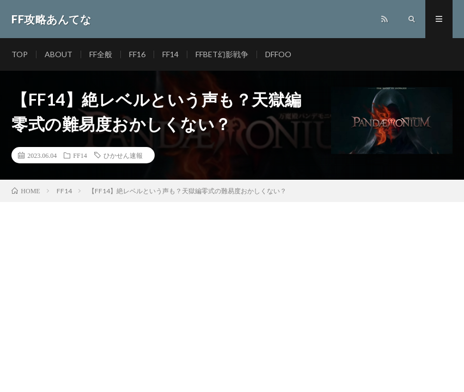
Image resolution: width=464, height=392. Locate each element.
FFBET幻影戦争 (222, 54)
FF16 (137, 54)
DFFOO (278, 54)
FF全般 (100, 54)
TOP (19, 54)
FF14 (170, 54)
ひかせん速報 (123, 155)
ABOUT (58, 54)
